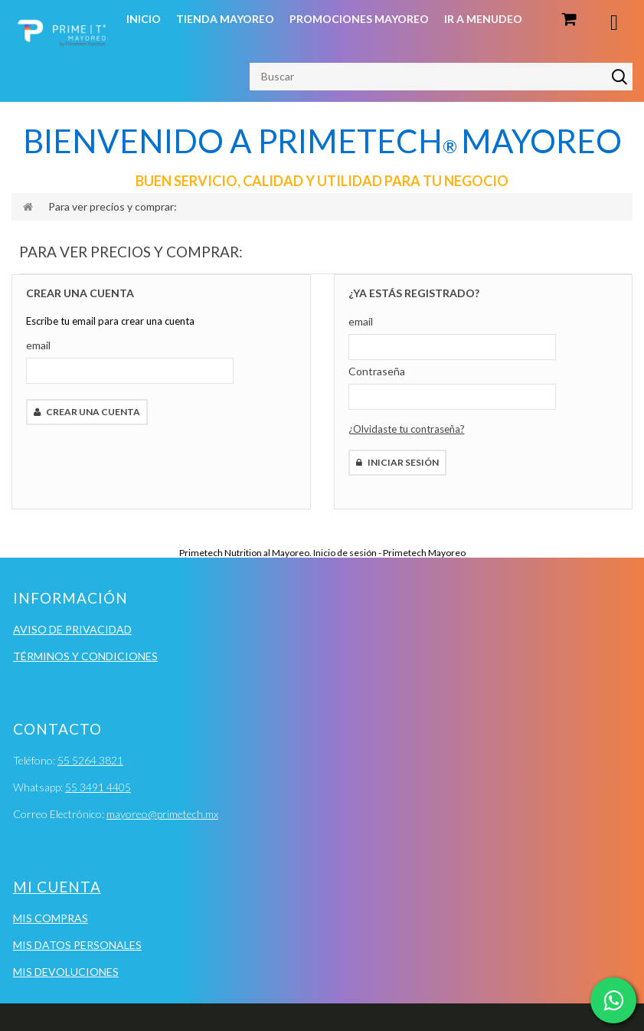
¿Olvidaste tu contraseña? (406, 429)
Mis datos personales (77, 944)
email (38, 345)
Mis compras (50, 918)
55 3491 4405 (98, 787)
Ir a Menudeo (483, 18)
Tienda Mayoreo (225, 18)
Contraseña (376, 371)
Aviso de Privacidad (72, 629)
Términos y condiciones (85, 656)
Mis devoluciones (66, 971)
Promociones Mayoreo (359, 18)
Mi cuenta (57, 886)
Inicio (143, 18)
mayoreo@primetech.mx (162, 813)
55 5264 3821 (90, 760)
